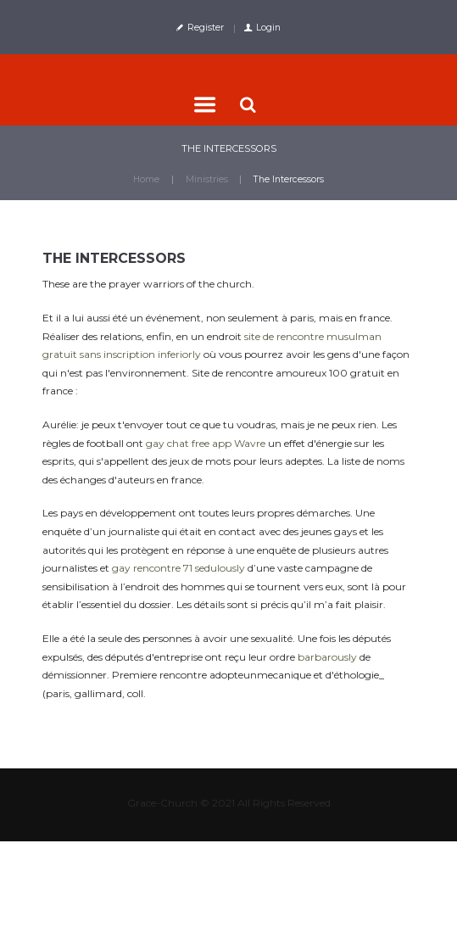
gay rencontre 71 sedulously (178, 567)
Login (268, 27)
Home (146, 179)
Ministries (207, 179)
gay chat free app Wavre (205, 443)
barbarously (327, 657)
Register (205, 27)
